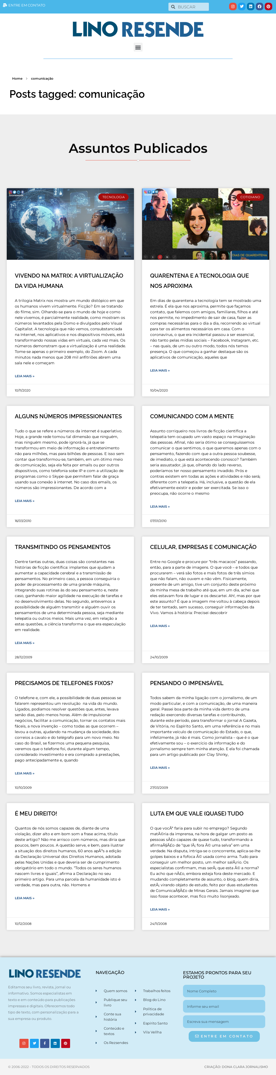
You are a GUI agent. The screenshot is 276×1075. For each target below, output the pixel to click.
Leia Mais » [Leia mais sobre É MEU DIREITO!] (24, 898)
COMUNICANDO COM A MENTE (192, 416)
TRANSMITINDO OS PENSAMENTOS (63, 547)
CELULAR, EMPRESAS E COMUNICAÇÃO (203, 547)
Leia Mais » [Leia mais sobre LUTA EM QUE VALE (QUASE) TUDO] (160, 909)
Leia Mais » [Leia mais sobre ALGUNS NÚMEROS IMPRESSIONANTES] (24, 501)
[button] (138, 47)
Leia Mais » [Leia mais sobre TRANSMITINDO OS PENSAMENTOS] (24, 643)
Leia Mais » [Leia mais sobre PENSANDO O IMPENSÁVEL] (160, 768)
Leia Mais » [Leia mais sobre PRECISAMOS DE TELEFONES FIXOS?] (24, 773)
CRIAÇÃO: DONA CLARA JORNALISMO (236, 1067)
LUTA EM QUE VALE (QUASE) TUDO (197, 813)
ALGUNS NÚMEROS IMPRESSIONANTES (68, 416)
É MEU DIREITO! (36, 813)
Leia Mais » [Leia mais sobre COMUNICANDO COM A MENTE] (160, 506)
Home (17, 78)
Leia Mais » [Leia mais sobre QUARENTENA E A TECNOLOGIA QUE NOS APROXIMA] (160, 370)
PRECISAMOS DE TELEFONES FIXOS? (64, 683)
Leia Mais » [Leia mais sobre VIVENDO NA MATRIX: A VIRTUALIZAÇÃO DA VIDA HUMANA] (24, 376)
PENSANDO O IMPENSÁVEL (186, 683)
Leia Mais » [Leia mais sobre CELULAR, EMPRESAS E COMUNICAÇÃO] (160, 626)
